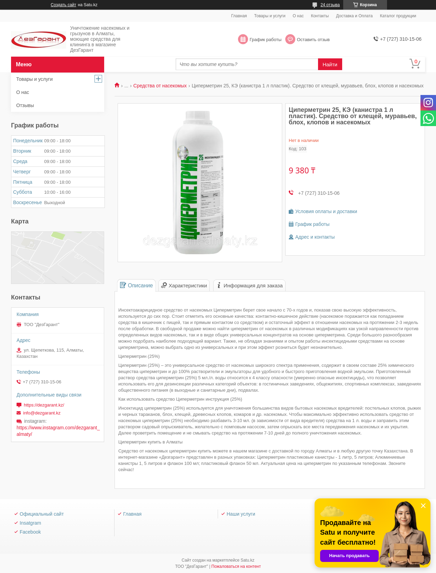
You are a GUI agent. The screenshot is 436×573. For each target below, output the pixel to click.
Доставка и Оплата (354, 15)
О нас (298, 15)
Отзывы (25, 105)
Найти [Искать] (330, 64)
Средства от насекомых (160, 85)
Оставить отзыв (313, 39)
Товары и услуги (270, 15)
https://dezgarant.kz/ (44, 405)
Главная (239, 15)
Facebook (30, 532)
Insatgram (30, 523)
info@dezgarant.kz (42, 413)
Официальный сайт (42, 514)
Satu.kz (247, 560)
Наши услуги (241, 514)
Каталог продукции (398, 15)
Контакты (320, 15)
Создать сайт (63, 4)
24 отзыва (330, 4)
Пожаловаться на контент (236, 566)
